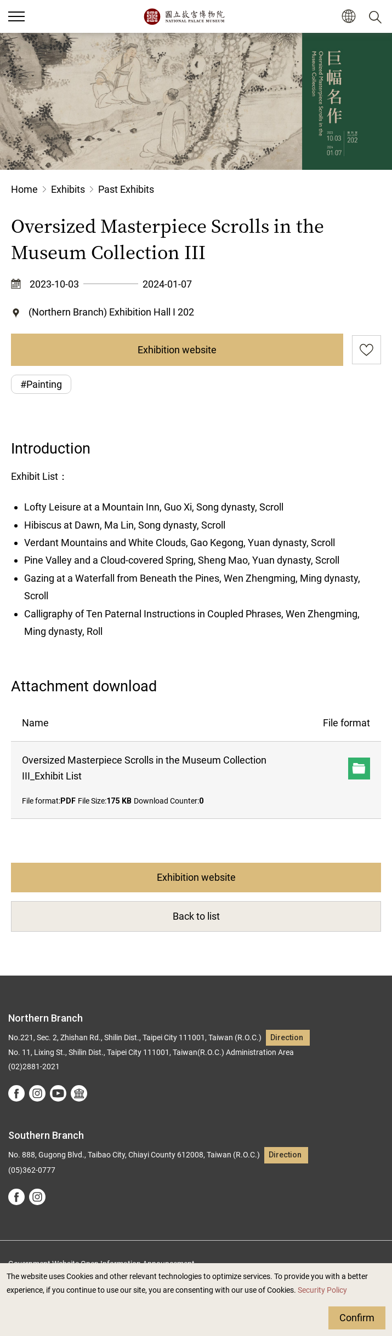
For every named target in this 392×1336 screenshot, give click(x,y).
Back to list (196, 916)
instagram (37, 1093)
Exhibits (68, 189)
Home (24, 189)
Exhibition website (177, 349)
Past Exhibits (126, 189)
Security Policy (322, 1290)
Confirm (356, 1317)
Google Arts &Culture (79, 1093)
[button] (348, 17)
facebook (16, 1093)
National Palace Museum (184, 16)
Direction (286, 1037)
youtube (58, 1093)
